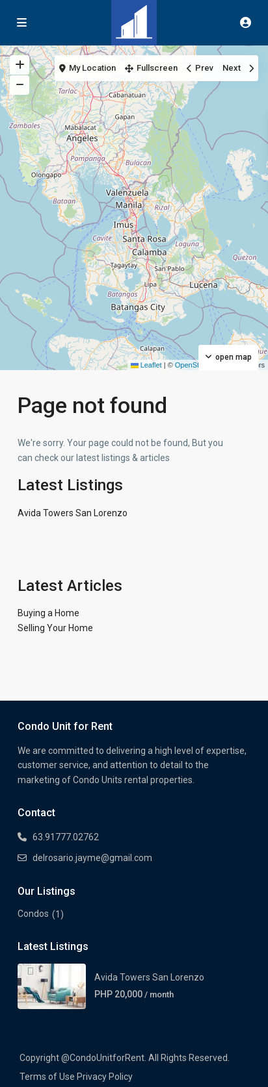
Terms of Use (47, 1076)
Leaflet (146, 365)
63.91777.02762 (66, 837)
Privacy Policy (105, 1076)
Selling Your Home (55, 628)
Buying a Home (48, 613)
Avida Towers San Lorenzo (72, 513)
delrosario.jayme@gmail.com (92, 858)
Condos (33, 913)
